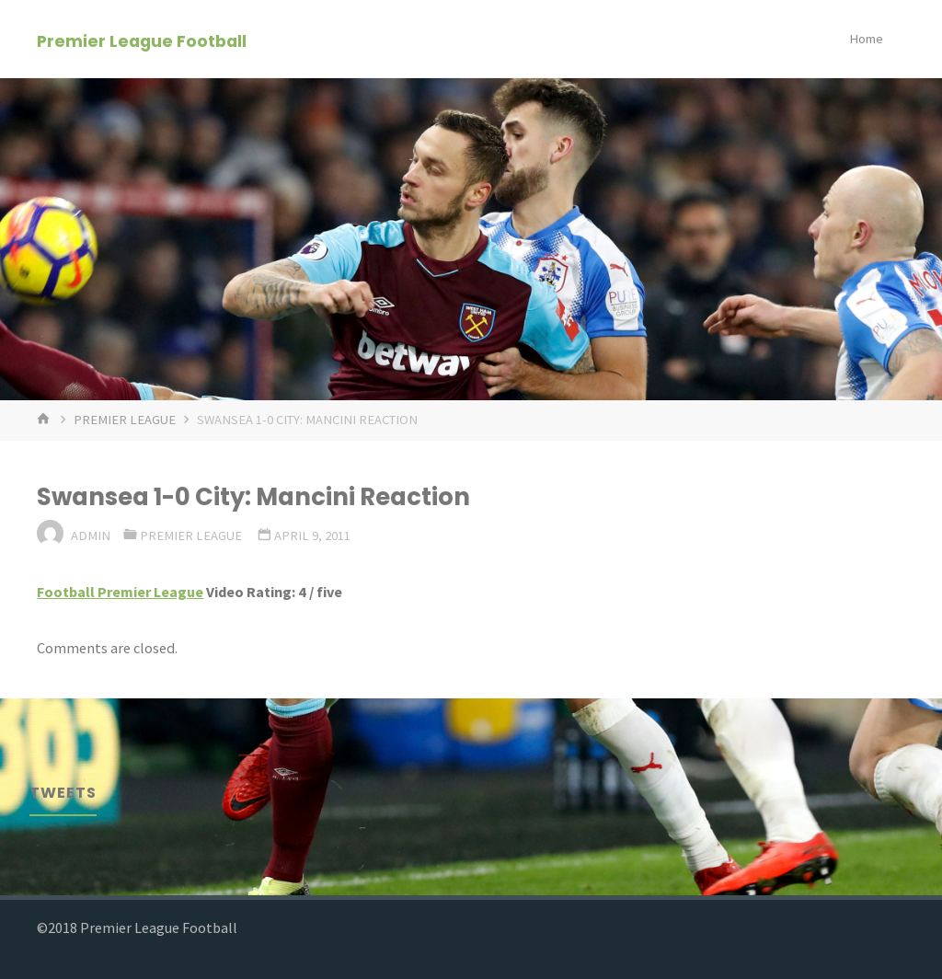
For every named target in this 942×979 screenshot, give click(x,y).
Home (866, 38)
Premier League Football (142, 40)
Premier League (125, 419)
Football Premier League (120, 591)
